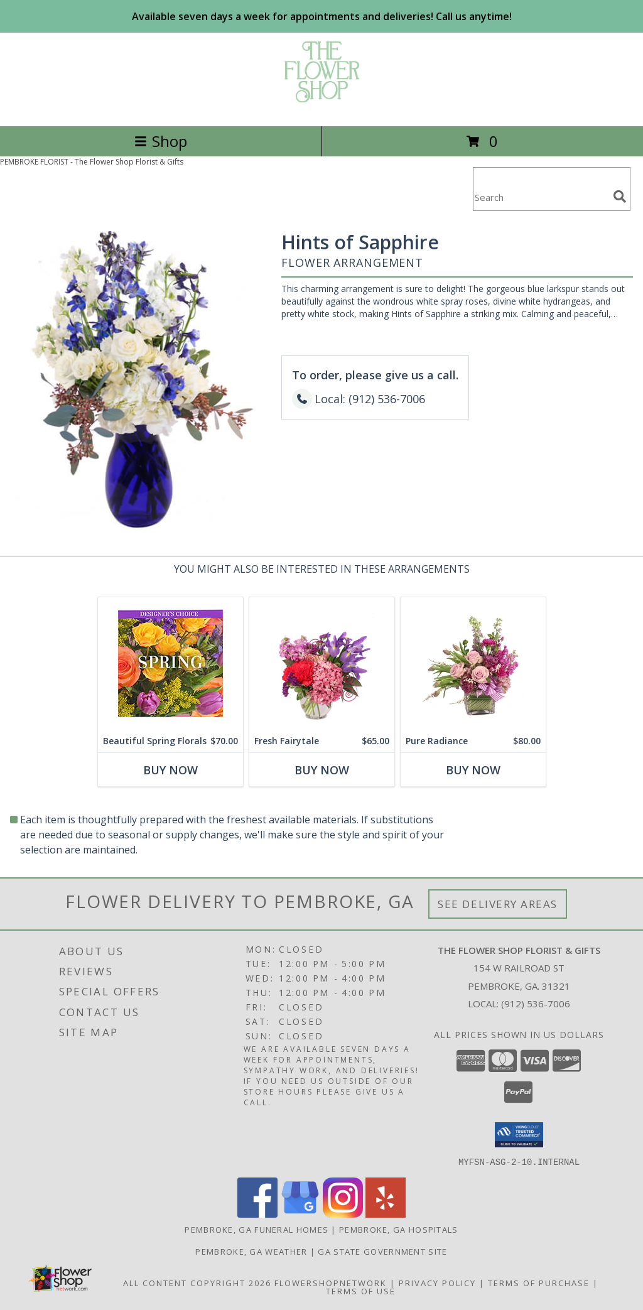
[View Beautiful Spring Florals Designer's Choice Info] (170, 663)
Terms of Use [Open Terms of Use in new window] (361, 1290)
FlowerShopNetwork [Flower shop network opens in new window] (330, 1282)
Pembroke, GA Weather (251, 1251)
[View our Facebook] (257, 1214)
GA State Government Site (382, 1251)
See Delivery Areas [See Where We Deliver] (498, 904)
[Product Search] (540, 196)
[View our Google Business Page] (300, 1214)
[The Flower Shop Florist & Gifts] (322, 108)
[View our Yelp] (385, 1214)
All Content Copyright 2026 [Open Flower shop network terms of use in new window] (197, 1282)
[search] (620, 196)
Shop (160, 141)
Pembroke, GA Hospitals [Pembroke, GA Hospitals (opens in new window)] (398, 1229)
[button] (519, 1134)
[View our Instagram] (343, 1214)
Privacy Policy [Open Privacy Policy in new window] (437, 1282)
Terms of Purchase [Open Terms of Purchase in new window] (539, 1282)
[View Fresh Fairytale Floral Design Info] (321, 663)
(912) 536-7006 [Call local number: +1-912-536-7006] (535, 1003)
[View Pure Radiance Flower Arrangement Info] (473, 663)
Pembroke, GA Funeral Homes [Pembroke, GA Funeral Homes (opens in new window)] (256, 1229)
